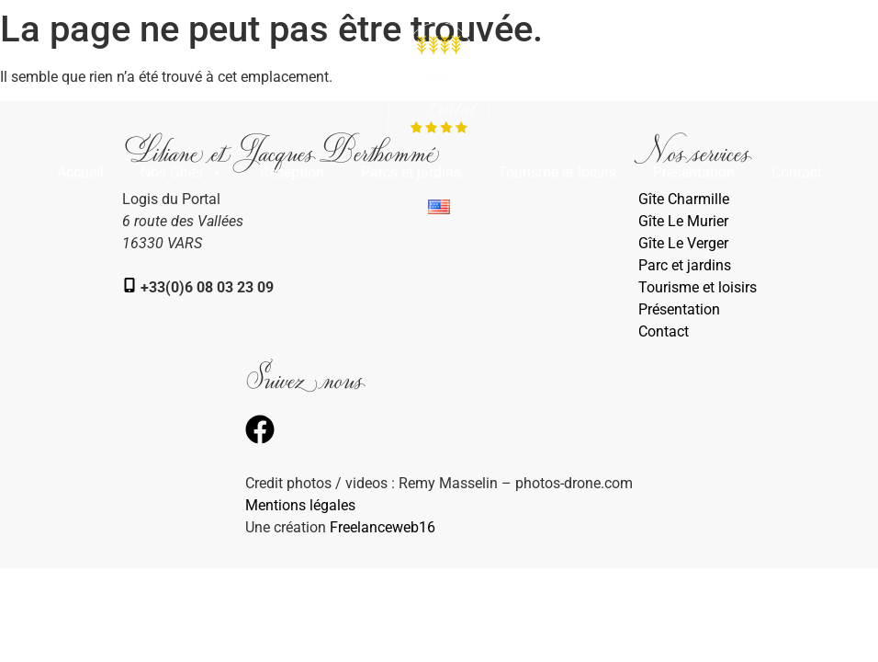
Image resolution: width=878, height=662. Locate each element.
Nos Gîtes (182, 172)
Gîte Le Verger (683, 243)
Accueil (80, 172)
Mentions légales (300, 505)
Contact (796, 172)
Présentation (694, 172)
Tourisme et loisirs (557, 172)
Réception (292, 172)
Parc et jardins (684, 265)
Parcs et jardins (411, 172)
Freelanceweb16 (382, 527)
